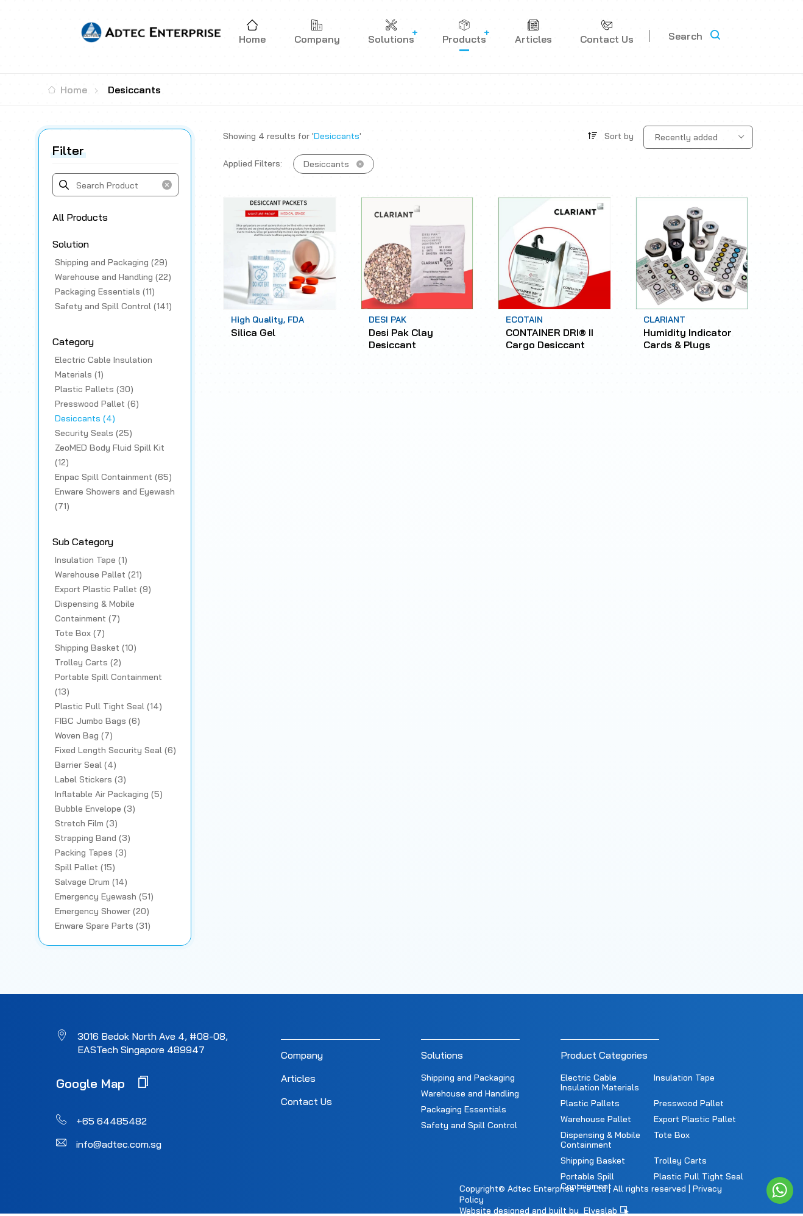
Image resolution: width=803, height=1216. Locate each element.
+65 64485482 (111, 1121)
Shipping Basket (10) (95, 647)
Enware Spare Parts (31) (102, 925)
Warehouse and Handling (470, 1093)
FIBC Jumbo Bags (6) (97, 720)
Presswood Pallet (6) (97, 403)
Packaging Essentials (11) (105, 291)
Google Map (102, 1083)
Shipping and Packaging (468, 1077)
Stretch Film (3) (86, 823)
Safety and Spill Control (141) (113, 306)
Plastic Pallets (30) (94, 389)
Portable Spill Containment (587, 1181)
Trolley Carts (680, 1160)
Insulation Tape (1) (91, 559)
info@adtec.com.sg (118, 1144)
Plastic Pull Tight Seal (698, 1176)
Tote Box (672, 1134)
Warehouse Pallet (596, 1119)
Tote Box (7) (80, 633)
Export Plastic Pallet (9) (103, 589)
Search (685, 36)
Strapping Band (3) (92, 837)
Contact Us (306, 1101)
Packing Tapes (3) (91, 852)
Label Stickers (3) (90, 779)
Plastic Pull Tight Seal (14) (108, 706)
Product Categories (604, 1055)
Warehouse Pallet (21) (98, 574)
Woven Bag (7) (84, 735)
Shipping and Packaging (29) (111, 262)
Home (67, 90)
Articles (298, 1078)
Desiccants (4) (85, 418)
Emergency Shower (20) (102, 911)
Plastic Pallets (590, 1103)
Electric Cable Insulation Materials (600, 1082)
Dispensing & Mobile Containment (600, 1139)
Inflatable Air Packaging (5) (109, 794)
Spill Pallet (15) (85, 867)
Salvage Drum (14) (91, 881)
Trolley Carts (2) (88, 662)
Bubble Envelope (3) (95, 808)
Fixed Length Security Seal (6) (115, 750)
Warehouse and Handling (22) (113, 276)
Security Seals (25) (93, 432)
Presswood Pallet (689, 1103)
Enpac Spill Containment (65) (113, 476)
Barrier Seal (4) (85, 764)
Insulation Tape (684, 1077)
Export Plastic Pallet (695, 1119)
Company (302, 1055)
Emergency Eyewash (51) (104, 896)
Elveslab (606, 1210)
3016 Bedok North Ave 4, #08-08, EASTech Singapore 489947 (152, 1043)
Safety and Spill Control (469, 1125)
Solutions (442, 1055)
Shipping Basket (593, 1160)
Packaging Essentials (463, 1109)
